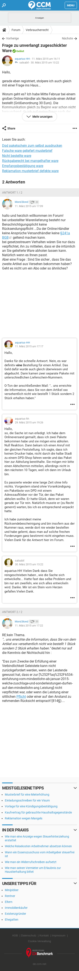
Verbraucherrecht (37, 30)
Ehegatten (11, 919)
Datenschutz (28, 935)
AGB (15, 935)
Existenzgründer (15, 913)
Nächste (67, 38)
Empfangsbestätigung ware (22, 166)
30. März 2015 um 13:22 (45, 62)
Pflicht (21, 697)
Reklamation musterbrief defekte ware (30, 171)
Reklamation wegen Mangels (23, 818)
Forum (16, 30)
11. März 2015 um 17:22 (29, 625)
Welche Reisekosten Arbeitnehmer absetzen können (38, 846)
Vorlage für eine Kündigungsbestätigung (31, 806)
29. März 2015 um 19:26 (29, 422)
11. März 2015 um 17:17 (29, 346)
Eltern (8, 902)
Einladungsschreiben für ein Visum (27, 800)
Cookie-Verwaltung (39, 941)
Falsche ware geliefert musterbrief (27, 151)
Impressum (58, 935)
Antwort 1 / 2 (12, 192)
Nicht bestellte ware (16, 156)
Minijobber (12, 890)
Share (11, 128)
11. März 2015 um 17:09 (29, 206)
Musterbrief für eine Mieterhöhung (27, 794)
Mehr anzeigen (42, 116)
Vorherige (12, 38)
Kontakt (44, 935)
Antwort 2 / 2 (12, 612)
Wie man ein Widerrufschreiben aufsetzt (30, 862)
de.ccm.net (39, 964)
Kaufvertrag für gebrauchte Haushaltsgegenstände (38, 812)
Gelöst (20, 51)
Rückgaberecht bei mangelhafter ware (30, 161)
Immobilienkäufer (16, 907)
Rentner (10, 896)
